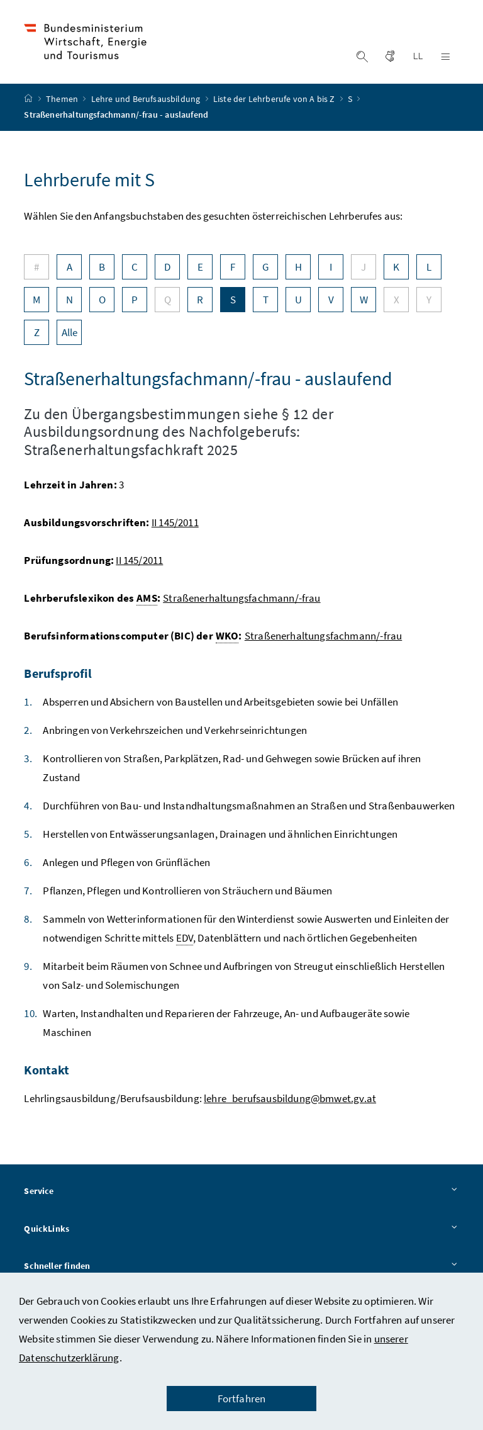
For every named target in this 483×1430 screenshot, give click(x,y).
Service (241, 1194)
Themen (63, 102)
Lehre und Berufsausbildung (147, 102)
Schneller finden (241, 1270)
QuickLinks (241, 1232)
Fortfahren (242, 1398)
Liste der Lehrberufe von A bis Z (275, 102)
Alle (70, 335)
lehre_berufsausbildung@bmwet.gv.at (290, 1101)
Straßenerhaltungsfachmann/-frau (241, 601)
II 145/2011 (175, 525)
